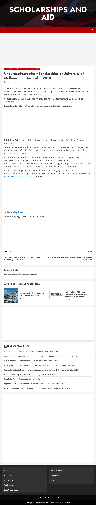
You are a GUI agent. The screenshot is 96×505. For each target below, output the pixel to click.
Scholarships (8, 69)
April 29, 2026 (24, 298)
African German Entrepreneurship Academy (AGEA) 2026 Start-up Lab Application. (37, 365)
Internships (8, 480)
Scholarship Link (13, 212)
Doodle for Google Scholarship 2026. (18, 379)
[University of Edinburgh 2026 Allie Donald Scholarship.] (11, 295)
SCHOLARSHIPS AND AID (48, 13)
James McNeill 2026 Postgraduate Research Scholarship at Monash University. (35, 370)
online (19, 173)
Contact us (55, 475)
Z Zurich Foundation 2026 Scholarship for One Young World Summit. (31, 388)
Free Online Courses (12, 490)
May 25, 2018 (9, 82)
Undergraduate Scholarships (31, 69)
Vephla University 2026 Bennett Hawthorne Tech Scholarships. (29, 383)
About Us (54, 480)
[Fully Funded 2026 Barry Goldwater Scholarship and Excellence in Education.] (56, 295)
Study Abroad (17, 69)
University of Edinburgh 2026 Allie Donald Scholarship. (32, 294)
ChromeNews (55, 502)
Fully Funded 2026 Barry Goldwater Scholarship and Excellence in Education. (76, 294)
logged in (18, 274)
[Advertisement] (48, 50)
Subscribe (92, 29)
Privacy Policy (56, 471)
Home (6, 471)
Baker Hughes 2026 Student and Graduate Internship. (25, 361)
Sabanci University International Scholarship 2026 (24, 374)
